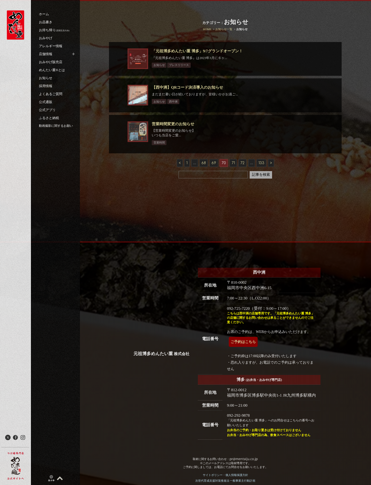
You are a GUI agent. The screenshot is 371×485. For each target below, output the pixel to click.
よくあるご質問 (50, 94)
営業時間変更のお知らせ (175, 133)
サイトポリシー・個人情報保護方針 (225, 474)
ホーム (44, 14)
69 (214, 173)
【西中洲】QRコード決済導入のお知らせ (190, 92)
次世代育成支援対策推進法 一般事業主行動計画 (225, 480)
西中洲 (176, 106)
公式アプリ (47, 110)
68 (203, 173)
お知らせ (45, 78)
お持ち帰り (54, 30)
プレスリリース (181, 64)
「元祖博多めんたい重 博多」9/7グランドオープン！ (199, 51)
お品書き (45, 22)
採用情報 (45, 86)
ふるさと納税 (49, 118)
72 (242, 173)
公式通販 (45, 102)
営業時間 (161, 152)
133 (261, 173)
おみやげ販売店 (50, 62)
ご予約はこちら (243, 342)
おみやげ (45, 38)
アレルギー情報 (50, 46)
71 (233, 173)
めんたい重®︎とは (52, 70)
